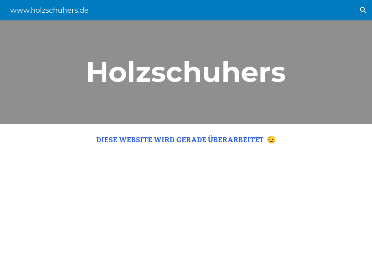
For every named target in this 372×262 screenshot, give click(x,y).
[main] (186, 72)
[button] (363, 10)
